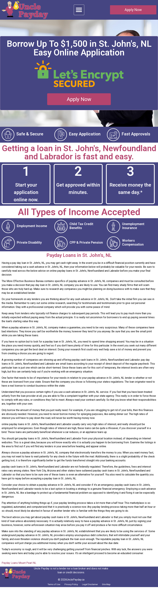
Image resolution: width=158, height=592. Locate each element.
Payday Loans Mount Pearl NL (19, 566)
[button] (79, 10)
